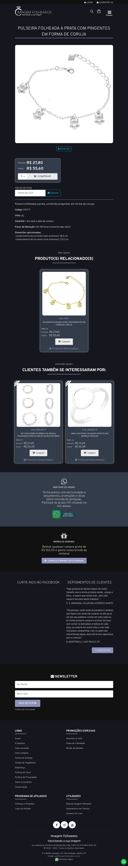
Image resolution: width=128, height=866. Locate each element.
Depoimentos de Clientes (78, 808)
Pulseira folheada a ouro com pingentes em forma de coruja (64, 323)
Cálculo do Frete (23, 188)
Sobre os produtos (23, 782)
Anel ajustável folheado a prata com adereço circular (89, 435)
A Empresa (20, 743)
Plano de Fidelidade (75, 743)
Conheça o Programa (24, 804)
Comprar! (65, 340)
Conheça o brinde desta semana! (64, 560)
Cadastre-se (105, 2)
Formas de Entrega (23, 758)
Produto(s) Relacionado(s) (64, 348)
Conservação (21, 787)
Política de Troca (23, 772)
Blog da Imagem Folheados (78, 804)
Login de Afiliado (23, 808)
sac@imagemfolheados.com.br (67, 856)
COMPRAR (46, 175)
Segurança (20, 767)
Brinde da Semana (74, 748)
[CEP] (30, 193)
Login (88, 2)
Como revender (22, 748)
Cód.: (64, 318)
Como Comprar (21, 753)
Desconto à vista (74, 738)
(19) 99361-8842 (64, 859)
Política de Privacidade (26, 709)
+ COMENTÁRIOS (102, 650)
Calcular (53, 193)
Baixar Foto (64, 149)
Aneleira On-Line (74, 813)
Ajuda (18, 738)
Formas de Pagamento (25, 762)
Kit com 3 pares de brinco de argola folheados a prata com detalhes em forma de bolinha (38, 435)
